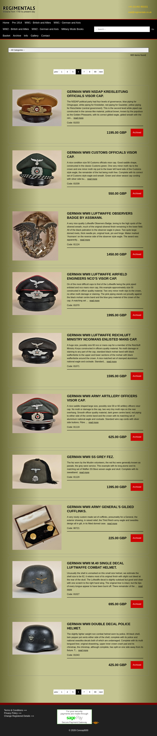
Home (6, 22)
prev (56, 72)
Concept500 (82, 730)
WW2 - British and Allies (16, 29)
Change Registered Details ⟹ (19, 716)
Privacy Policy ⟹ (12, 713)
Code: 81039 (73, 183)
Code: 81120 (73, 477)
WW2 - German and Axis (45, 29)
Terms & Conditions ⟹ (15, 710)
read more (78, 118)
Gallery (34, 35)
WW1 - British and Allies (38, 22)
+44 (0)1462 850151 (138, 7)
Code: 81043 (73, 655)
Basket (6, 35)
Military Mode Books (72, 29)
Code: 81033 (73, 123)
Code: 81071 (73, 366)
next (101, 72)
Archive (17, 35)
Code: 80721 (73, 528)
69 (95, 72)
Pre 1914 (17, 22)
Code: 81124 (73, 244)
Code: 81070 (73, 305)
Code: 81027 (73, 594)
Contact (45, 35)
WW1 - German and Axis (67, 22)
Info (26, 35)
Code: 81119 (73, 427)
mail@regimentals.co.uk (140, 12)
